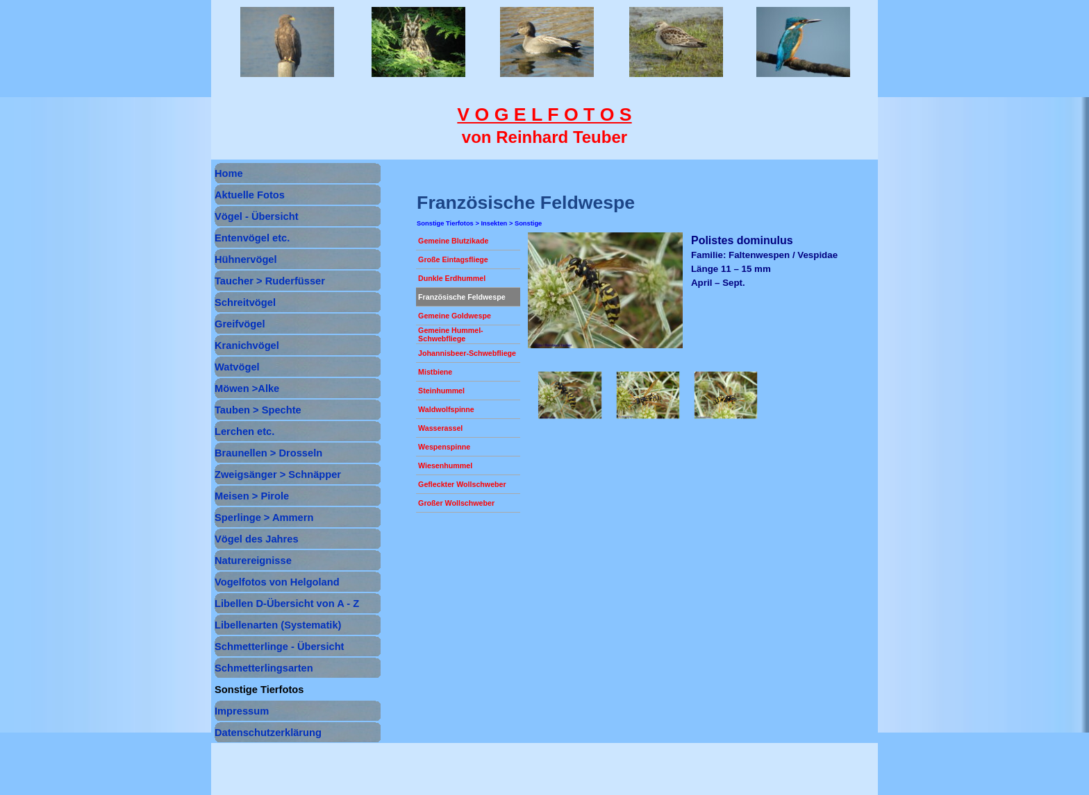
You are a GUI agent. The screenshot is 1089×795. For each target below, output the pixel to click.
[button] (569, 395)
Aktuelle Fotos (250, 194)
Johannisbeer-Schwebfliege (467, 353)
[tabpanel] (544, 125)
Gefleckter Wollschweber (462, 484)
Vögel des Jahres (257, 539)
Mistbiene (435, 372)
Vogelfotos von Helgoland (277, 582)
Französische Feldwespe (462, 297)
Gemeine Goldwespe (454, 315)
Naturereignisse (253, 560)
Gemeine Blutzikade (453, 241)
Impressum (242, 711)
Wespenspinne (444, 447)
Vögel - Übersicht (257, 216)
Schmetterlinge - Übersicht (279, 646)
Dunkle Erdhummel (451, 278)
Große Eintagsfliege (453, 259)
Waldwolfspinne (446, 409)
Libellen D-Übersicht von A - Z (287, 603)
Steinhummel (441, 390)
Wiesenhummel (445, 465)
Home (229, 173)
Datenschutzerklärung (268, 732)
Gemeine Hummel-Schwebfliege (450, 334)
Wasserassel (440, 428)
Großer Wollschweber (456, 503)
